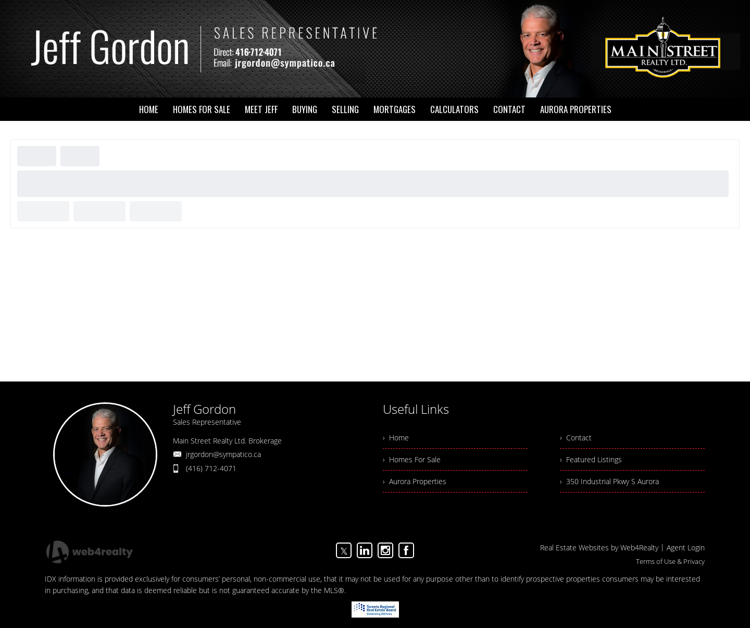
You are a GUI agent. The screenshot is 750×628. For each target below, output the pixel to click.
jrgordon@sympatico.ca (223, 454)
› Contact (576, 437)
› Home (396, 437)
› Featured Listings (591, 459)
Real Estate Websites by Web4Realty (599, 547)
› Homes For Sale (412, 459)
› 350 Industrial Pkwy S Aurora (609, 481)
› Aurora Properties (414, 481)
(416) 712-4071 (211, 468)
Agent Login (686, 547)
